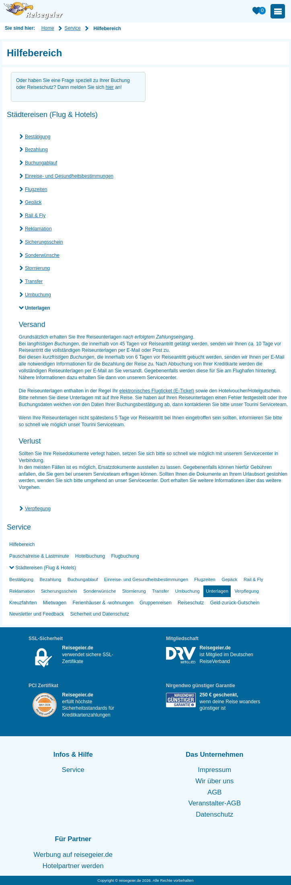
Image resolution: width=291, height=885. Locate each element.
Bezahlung (36, 149)
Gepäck (33, 202)
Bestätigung (37, 137)
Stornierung (37, 268)
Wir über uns (214, 781)
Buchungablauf (41, 163)
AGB (214, 792)
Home (47, 28)
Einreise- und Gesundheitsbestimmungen (69, 176)
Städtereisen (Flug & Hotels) (45, 568)
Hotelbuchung (90, 556)
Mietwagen (54, 603)
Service (73, 28)
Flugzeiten (36, 189)
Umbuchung (38, 295)
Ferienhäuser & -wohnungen (102, 603)
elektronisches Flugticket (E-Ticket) (156, 391)
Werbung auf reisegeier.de (73, 854)
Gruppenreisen (155, 603)
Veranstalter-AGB (215, 803)
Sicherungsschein (44, 242)
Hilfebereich (22, 544)
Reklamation (38, 229)
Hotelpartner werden (73, 866)
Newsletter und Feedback (36, 614)
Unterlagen (37, 308)
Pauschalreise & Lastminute (39, 556)
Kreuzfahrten (23, 603)
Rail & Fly (35, 215)
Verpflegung (38, 508)
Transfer (34, 281)
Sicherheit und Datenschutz (99, 614)
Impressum (214, 770)
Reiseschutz (191, 603)
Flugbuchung (125, 556)
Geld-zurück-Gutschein (235, 603)
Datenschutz (214, 814)
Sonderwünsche (42, 255)
